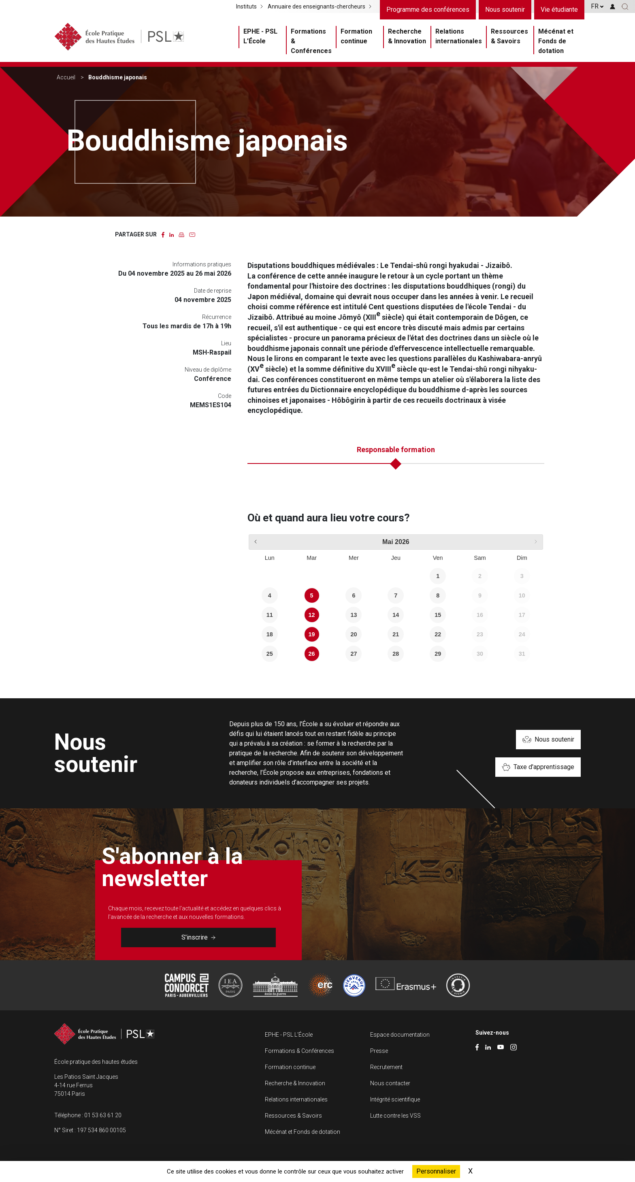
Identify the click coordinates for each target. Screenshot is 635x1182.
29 (438, 654)
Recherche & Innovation (407, 36)
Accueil (66, 77)
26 (312, 654)
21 (395, 634)
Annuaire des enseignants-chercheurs (316, 6)
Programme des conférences (427, 9)
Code (224, 396)
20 (353, 634)
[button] (625, 6)
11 (269, 615)
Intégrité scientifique (395, 1099)
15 (438, 615)
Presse (379, 1051)
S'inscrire (198, 937)
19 (312, 634)
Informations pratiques (202, 264)
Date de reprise (212, 290)
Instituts (246, 6)
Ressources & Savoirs (509, 36)
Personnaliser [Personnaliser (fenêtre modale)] (436, 1171)
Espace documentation (400, 1034)
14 (395, 615)
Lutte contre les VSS (395, 1115)
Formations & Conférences (311, 41)
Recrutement (386, 1067)
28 (395, 654)
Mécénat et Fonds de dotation (555, 41)
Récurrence (216, 317)
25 (269, 654)
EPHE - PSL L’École (260, 36)
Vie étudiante (559, 9)
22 (438, 634)
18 (269, 634)
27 (353, 654)
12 (312, 615)
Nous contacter (390, 1083)
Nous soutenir (505, 9)
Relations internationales (458, 36)
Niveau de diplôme (208, 369)
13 (353, 615)
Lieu (226, 343)
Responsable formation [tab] (396, 449)
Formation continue (356, 36)
